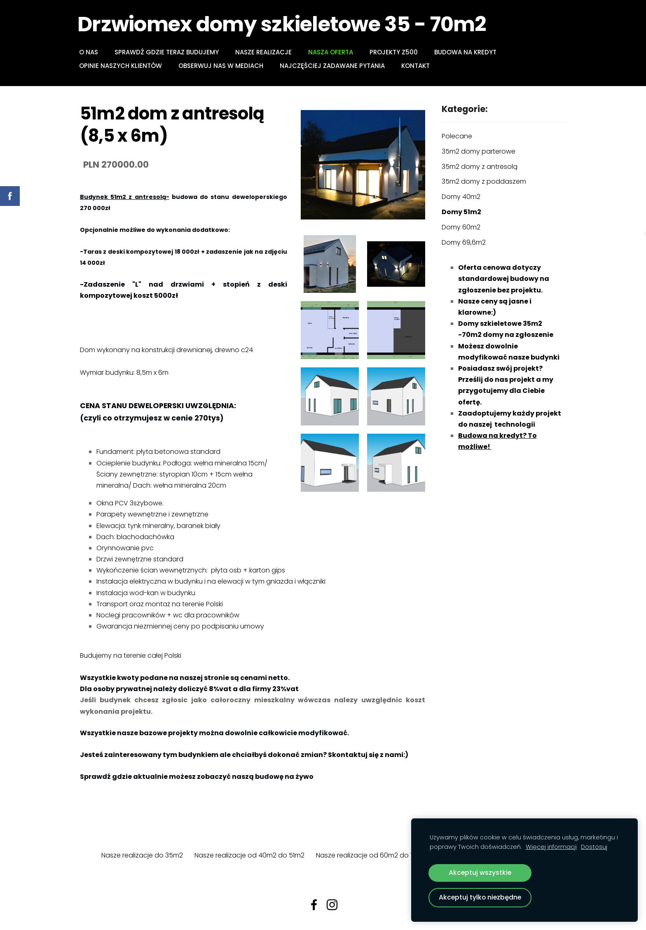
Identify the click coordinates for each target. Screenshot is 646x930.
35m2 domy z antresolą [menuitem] (479, 166)
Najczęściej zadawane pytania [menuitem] (334, 65)
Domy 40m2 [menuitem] (461, 196)
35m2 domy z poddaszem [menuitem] (484, 181)
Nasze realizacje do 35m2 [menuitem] (142, 855)
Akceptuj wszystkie (480, 872)
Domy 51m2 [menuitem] (461, 212)
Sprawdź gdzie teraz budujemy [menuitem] (169, 52)
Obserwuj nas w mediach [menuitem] (223, 65)
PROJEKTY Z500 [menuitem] (396, 52)
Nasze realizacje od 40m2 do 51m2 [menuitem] (249, 855)
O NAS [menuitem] (91, 52)
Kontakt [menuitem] (418, 65)
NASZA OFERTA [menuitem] (333, 52)
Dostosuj (594, 847)
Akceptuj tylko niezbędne (480, 897)
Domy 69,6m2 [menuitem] (464, 242)
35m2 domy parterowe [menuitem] (478, 151)
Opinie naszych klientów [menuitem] (123, 65)
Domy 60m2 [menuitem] (461, 227)
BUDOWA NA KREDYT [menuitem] (468, 52)
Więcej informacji (551, 847)
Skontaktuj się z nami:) (367, 754)
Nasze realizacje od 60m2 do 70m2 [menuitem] (372, 855)
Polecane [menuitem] (457, 136)
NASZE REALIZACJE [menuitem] (266, 52)
